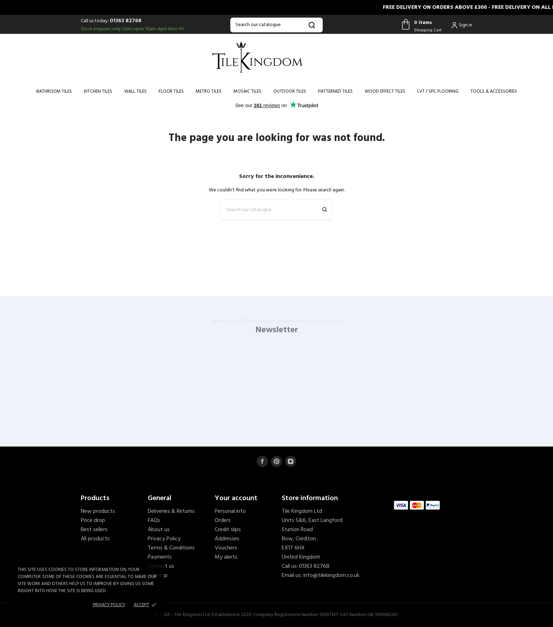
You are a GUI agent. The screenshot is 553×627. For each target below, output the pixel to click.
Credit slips (228, 529)
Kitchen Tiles (98, 91)
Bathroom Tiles (54, 91)
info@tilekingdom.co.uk (331, 575)
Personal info (230, 511)
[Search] (276, 25)
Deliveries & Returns (171, 511)
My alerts (226, 557)
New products (98, 511)
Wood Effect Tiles (385, 91)
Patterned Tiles (335, 91)
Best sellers (94, 529)
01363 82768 (125, 20)
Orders (223, 520)
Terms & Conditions (171, 548)
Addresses (227, 538)
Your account (236, 498)
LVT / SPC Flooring (437, 91)
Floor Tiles (171, 91)
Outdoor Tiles (289, 91)
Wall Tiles (135, 91)
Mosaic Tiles (247, 91)
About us (159, 529)
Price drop (93, 520)
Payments (160, 557)
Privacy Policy (164, 538)
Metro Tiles (208, 91)
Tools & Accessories (493, 91)
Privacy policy (109, 605)
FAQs (154, 520)
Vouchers (226, 548)
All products (95, 538)
